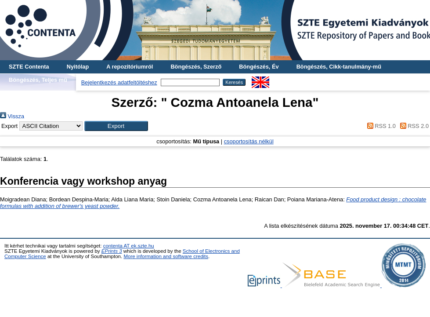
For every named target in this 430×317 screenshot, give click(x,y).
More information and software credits (165, 256)
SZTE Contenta (29, 66)
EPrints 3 (111, 251)
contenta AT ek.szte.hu (128, 245)
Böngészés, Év (258, 66)
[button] (116, 126)
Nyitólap (78, 66)
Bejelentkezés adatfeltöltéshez (119, 82)
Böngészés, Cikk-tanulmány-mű (338, 66)
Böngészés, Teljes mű (38, 80)
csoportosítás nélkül (249, 141)
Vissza (12, 116)
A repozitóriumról (129, 66)
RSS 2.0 (413, 126)
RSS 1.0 (380, 126)
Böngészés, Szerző (195, 66)
